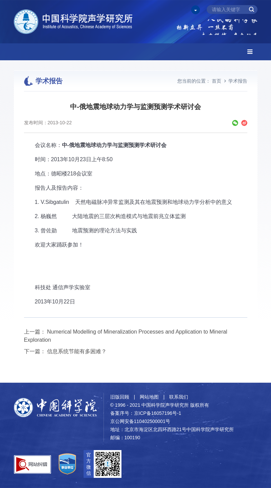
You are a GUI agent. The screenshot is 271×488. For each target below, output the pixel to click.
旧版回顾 (119, 397)
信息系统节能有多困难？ (77, 351)
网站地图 (149, 397)
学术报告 (237, 81)
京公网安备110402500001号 (140, 421)
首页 (216, 81)
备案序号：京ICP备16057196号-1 (145, 413)
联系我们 (178, 397)
